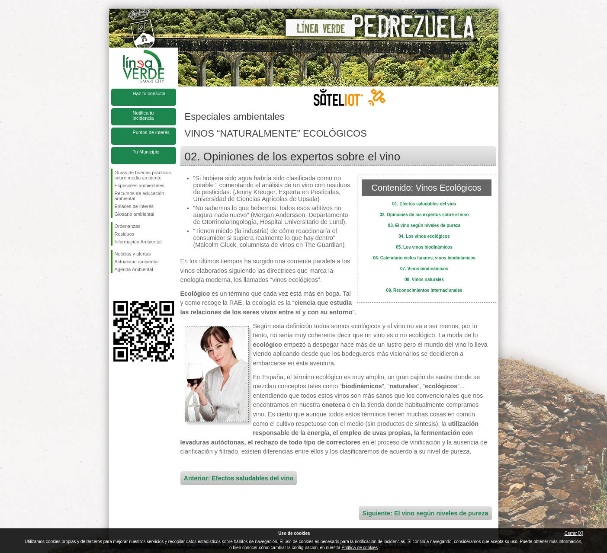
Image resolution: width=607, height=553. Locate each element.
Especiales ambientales (140, 185)
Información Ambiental (138, 241)
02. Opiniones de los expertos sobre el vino (424, 214)
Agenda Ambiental (134, 269)
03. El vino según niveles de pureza (424, 225)
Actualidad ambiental (137, 261)
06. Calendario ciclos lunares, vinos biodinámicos (424, 258)
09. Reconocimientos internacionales (424, 290)
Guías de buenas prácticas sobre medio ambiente (143, 175)
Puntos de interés (151, 132)
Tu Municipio (146, 151)
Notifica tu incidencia (143, 115)
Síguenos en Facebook (116, 287)
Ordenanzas (128, 226)
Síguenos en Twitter (130, 287)
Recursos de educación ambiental (139, 196)
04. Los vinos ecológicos (424, 236)
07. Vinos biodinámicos (424, 268)
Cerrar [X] (574, 533)
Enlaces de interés (134, 206)
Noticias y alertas (133, 253)
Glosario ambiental (134, 214)
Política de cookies (360, 547)
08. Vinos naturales (424, 279)
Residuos (125, 234)
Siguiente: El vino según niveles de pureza (425, 513)
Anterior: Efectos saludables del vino (239, 478)
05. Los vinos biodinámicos (424, 247)
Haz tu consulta (149, 93)
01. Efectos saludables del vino (424, 203)
